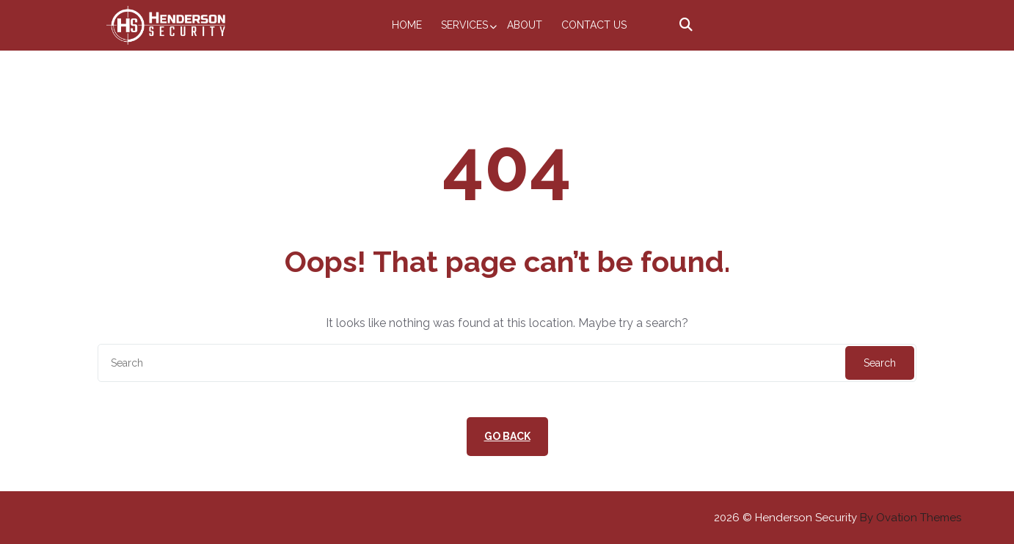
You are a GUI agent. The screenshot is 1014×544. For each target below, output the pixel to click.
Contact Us (594, 25)
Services (464, 25)
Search (880, 363)
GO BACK (507, 436)
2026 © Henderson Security (837, 517)
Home (407, 25)
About (524, 25)
